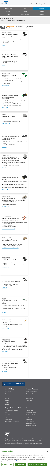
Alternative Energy (8, 8)
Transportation (42, 14)
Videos (28, 427)
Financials (29, 396)
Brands (7, 400)
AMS (25, 8)
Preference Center (7, 465)
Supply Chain (8, 417)
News (6, 393)
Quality (7, 404)
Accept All (21, 465)
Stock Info (29, 400)
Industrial (42, 11)
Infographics (29, 417)
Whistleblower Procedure (12, 421)
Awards (7, 398)
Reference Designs (31, 423)
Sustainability (8, 419)
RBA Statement (9, 415)
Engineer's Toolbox (5, 6)
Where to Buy (35, 3)
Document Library (31, 412)
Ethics (6, 412)
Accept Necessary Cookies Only (37, 465)
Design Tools (29, 410)
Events (7, 396)
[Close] (47, 452)
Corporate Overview (31, 391)
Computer (8, 11)
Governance (29, 398)
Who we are (8, 391)
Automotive (12, 6)
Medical (8, 14)
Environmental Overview (11, 410)
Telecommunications (25, 14)
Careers (7, 402)
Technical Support (31, 425)
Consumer (25, 11)
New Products (30, 421)
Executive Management (32, 393)
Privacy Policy (16, 461)
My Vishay (29, 419)
